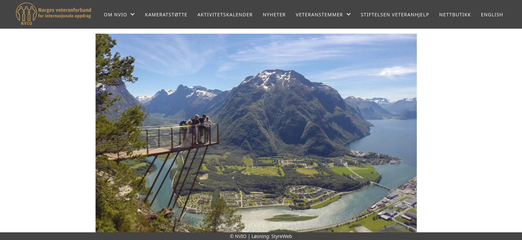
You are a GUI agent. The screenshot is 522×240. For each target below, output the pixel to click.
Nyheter (274, 14)
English (492, 14)
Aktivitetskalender (225, 14)
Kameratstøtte (166, 14)
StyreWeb (281, 236)
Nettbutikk (455, 14)
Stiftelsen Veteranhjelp (395, 14)
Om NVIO (119, 14)
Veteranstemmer (323, 14)
